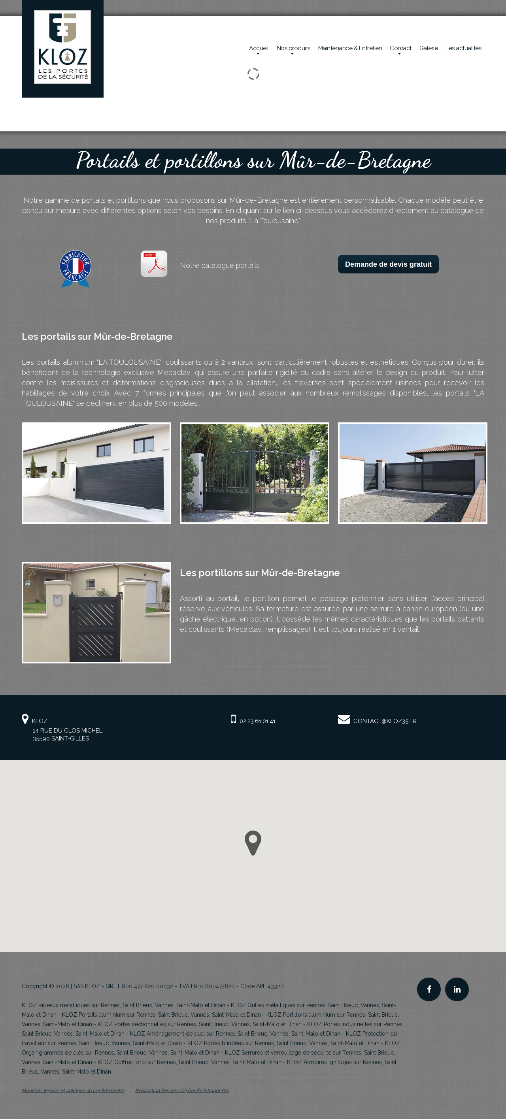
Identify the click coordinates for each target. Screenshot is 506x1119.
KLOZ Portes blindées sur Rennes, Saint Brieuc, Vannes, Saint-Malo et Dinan (283, 1043)
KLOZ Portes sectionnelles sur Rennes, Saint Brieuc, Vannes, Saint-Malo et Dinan (200, 1024)
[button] (253, 843)
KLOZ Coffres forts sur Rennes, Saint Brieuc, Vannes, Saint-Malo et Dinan (189, 1062)
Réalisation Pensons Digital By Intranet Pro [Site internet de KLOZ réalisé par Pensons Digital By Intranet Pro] (181, 1090)
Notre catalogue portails (220, 265)
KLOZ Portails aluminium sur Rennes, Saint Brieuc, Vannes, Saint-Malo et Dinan (161, 1015)
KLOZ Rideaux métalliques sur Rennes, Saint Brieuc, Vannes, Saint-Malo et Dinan (123, 1005)
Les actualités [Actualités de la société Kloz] (463, 48)
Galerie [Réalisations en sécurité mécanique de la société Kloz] (428, 48)
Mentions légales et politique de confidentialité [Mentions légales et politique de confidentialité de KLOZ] (73, 1090)
